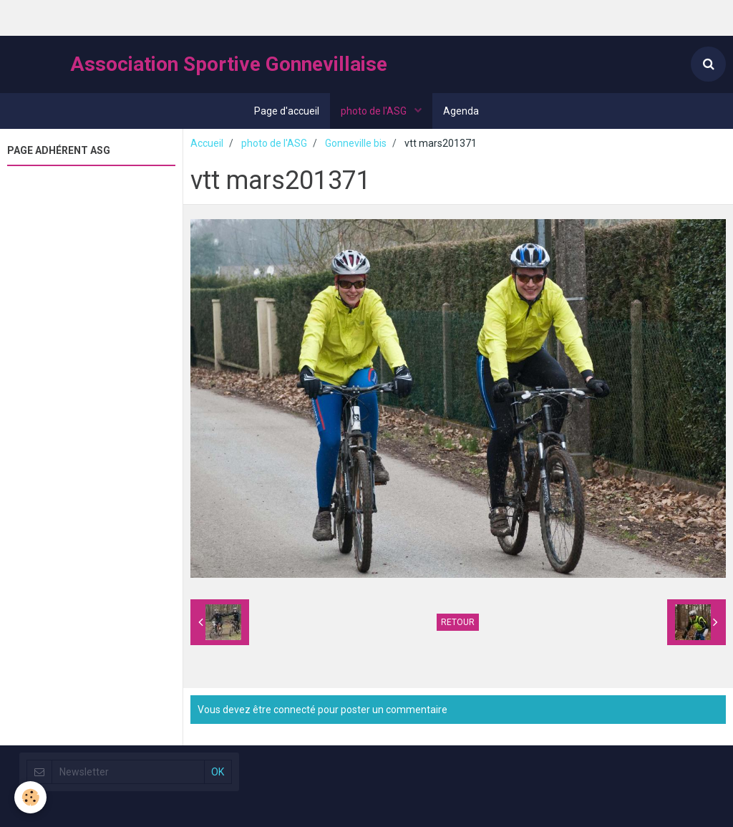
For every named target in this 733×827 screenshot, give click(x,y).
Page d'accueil (286, 111)
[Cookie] (30, 797)
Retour (458, 622)
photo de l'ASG (375, 111)
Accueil (206, 143)
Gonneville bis (356, 143)
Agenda (461, 111)
